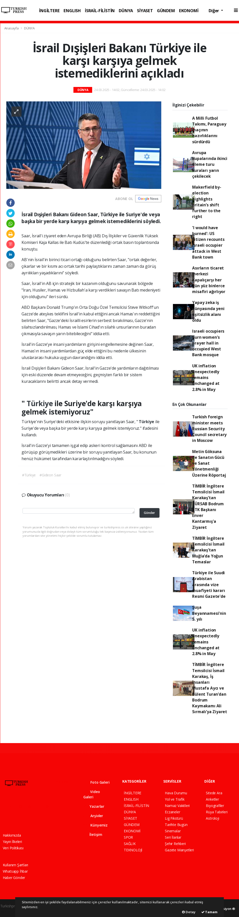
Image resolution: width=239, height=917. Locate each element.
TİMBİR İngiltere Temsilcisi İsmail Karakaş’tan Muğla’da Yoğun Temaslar (208, 550)
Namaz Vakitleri (177, 805)
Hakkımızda (12, 835)
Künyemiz (95, 825)
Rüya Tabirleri (216, 812)
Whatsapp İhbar (15, 871)
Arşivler (93, 815)
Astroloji (212, 818)
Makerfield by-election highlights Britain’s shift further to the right (206, 201)
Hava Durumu (176, 792)
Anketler (212, 799)
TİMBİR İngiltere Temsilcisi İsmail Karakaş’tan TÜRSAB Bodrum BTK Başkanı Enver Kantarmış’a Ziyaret (208, 506)
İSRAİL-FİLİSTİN (100, 10)
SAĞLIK (130, 843)
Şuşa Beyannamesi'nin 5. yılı (209, 613)
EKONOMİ (188, 10)
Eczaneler (172, 812)
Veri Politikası (13, 848)
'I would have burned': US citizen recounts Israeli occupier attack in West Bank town (208, 242)
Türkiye (40, 403)
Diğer (214, 10)
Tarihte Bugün (176, 824)
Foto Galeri (96, 782)
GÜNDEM (166, 10)
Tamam (209, 912)
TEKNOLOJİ (133, 850)
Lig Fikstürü (174, 818)
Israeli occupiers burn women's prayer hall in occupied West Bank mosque (208, 342)
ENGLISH (72, 10)
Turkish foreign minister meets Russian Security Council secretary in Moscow (209, 428)
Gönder (149, 513)
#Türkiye (29, 475)
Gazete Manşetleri (179, 850)
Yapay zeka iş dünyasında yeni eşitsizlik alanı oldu (208, 311)
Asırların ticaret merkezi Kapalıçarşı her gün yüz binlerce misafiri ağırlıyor (208, 279)
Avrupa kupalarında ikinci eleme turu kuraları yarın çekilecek (209, 164)
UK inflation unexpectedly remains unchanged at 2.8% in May (206, 377)
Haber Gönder (14, 877)
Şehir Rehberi (175, 843)
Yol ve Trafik (175, 799)
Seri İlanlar (173, 837)
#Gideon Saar (50, 475)
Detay (188, 912)
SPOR (128, 837)
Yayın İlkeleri (12, 841)
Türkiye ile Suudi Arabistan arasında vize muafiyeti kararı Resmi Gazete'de (208, 584)
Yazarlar (93, 806)
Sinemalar (173, 831)
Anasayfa (11, 28)
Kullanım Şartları (15, 864)
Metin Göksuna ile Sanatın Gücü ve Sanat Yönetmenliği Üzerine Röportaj (209, 463)
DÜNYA (126, 10)
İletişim (92, 834)
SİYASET (145, 10)
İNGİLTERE (49, 10)
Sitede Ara (214, 792)
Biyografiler (215, 805)
